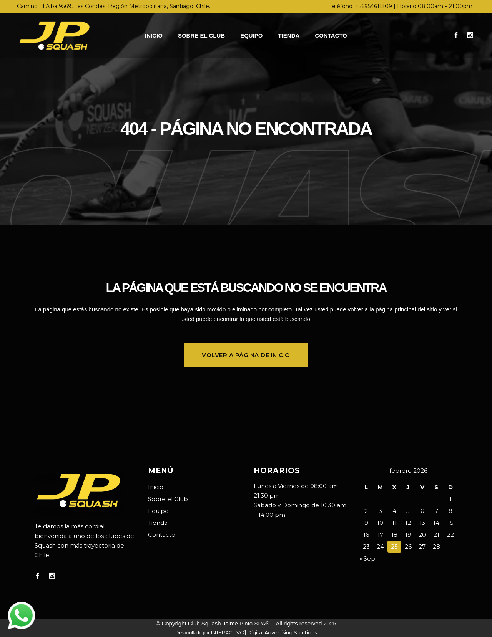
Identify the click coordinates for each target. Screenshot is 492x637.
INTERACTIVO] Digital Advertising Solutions (264, 632)
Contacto (161, 534)
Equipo (158, 511)
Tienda (158, 522)
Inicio (155, 487)
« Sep (367, 558)
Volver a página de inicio (246, 355)
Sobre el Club (168, 499)
